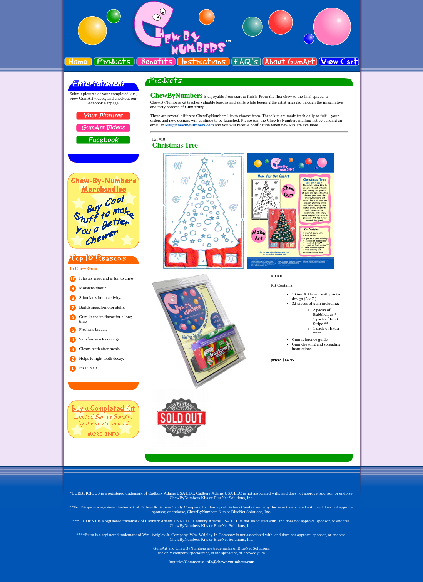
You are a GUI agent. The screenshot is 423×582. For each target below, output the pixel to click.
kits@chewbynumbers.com (189, 124)
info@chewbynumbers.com (229, 561)
